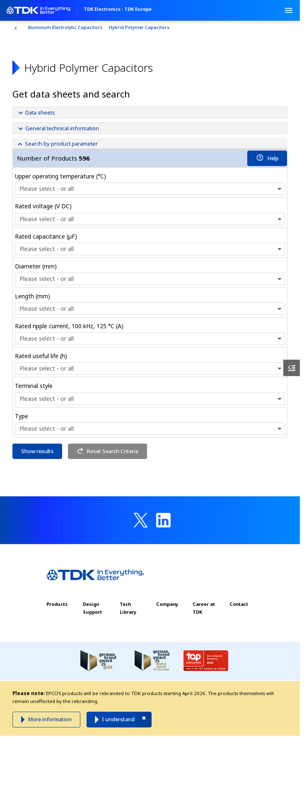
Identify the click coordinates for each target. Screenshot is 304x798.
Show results (37, 451)
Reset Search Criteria (108, 451)
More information (50, 719)
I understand (118, 719)
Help (267, 158)
